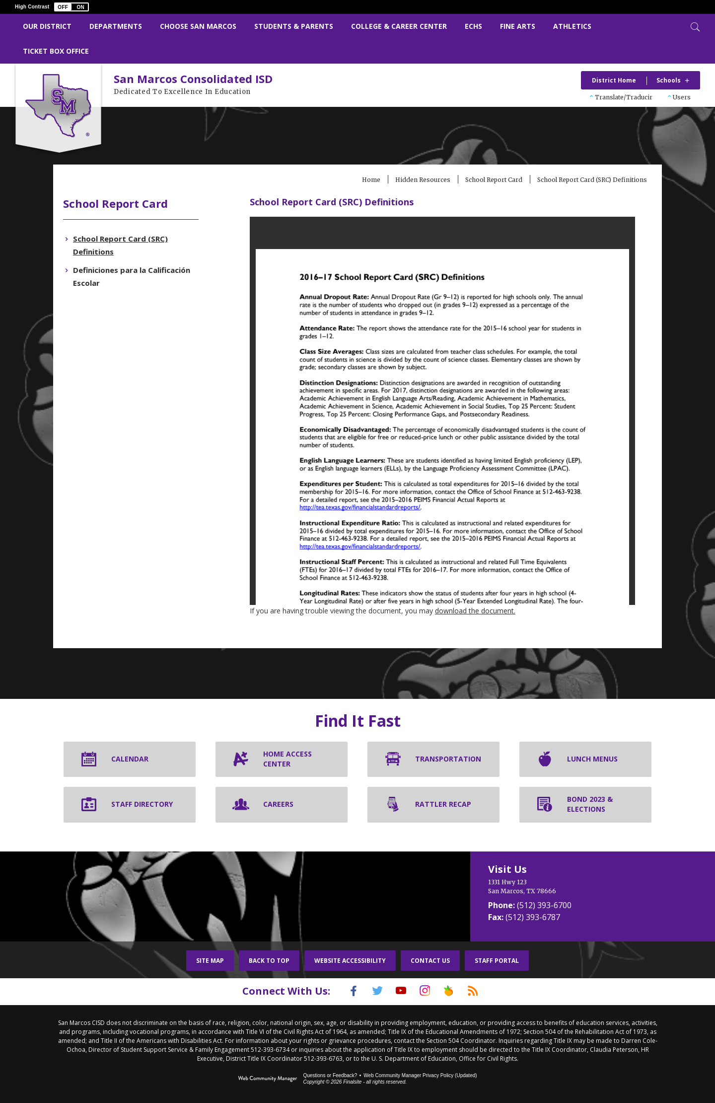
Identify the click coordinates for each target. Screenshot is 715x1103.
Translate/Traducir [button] (623, 97)
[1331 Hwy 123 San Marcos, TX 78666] (566, 887)
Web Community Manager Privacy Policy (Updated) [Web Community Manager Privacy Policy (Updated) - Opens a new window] (420, 1074)
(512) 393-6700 (544, 905)
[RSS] (485, 991)
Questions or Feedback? (330, 1074)
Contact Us (430, 960)
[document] (436, 411)
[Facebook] (341, 991)
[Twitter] (370, 991)
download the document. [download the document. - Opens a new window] (488, 610)
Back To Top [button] (269, 960)
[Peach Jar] (456, 991)
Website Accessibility (350, 960)
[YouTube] (399, 991)
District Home (614, 80)
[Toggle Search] (694, 25)
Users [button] (682, 97)
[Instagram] (427, 991)
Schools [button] (668, 80)
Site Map (210, 960)
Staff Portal (497, 960)
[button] (71, 6)
